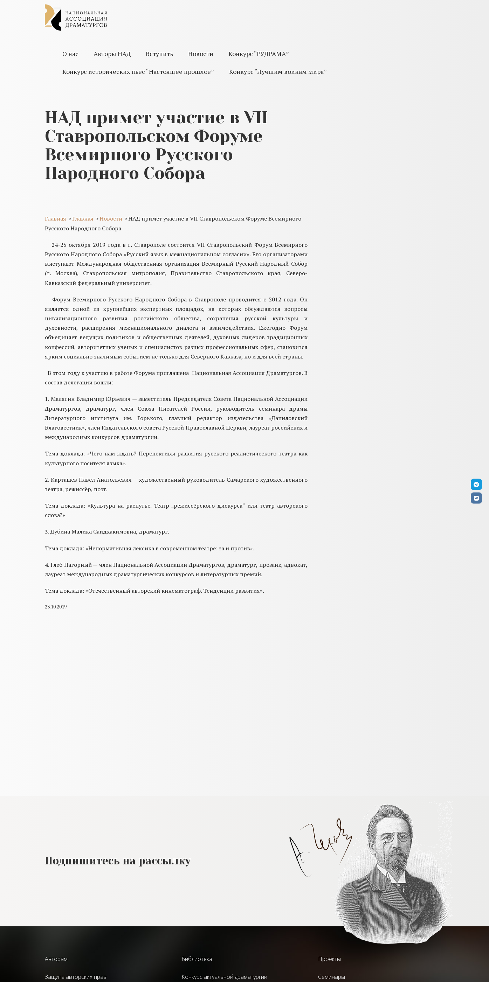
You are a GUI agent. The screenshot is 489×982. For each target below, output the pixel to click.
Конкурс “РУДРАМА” (258, 53)
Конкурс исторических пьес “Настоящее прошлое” (138, 71)
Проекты (329, 959)
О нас (70, 53)
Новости (200, 53)
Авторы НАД (112, 53)
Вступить (159, 53)
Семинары (331, 977)
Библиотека (196, 959)
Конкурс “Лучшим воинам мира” (278, 71)
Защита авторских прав (75, 977)
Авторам (56, 959)
